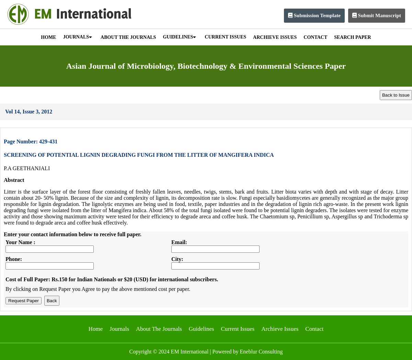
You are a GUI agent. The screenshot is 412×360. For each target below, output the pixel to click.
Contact (314, 329)
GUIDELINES (179, 37)
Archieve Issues (279, 329)
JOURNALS (77, 37)
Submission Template (314, 15)
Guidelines (201, 329)
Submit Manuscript (376, 15)
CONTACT (315, 37)
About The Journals (159, 329)
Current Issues (237, 329)
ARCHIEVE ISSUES (275, 37)
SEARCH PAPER (352, 37)
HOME (48, 37)
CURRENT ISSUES (225, 37)
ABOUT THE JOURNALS (128, 37)
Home (96, 329)
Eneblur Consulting (261, 351)
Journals (119, 329)
